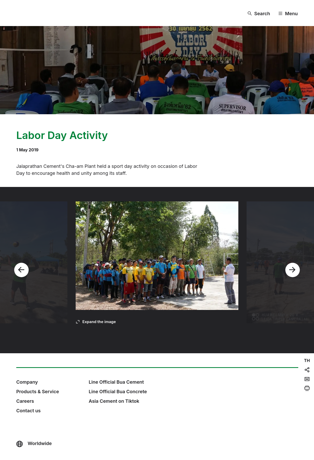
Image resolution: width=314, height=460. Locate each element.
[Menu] (288, 13)
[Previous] (21, 270)
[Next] (292, 270)
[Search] (259, 13)
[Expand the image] (96, 321)
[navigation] (307, 360)
